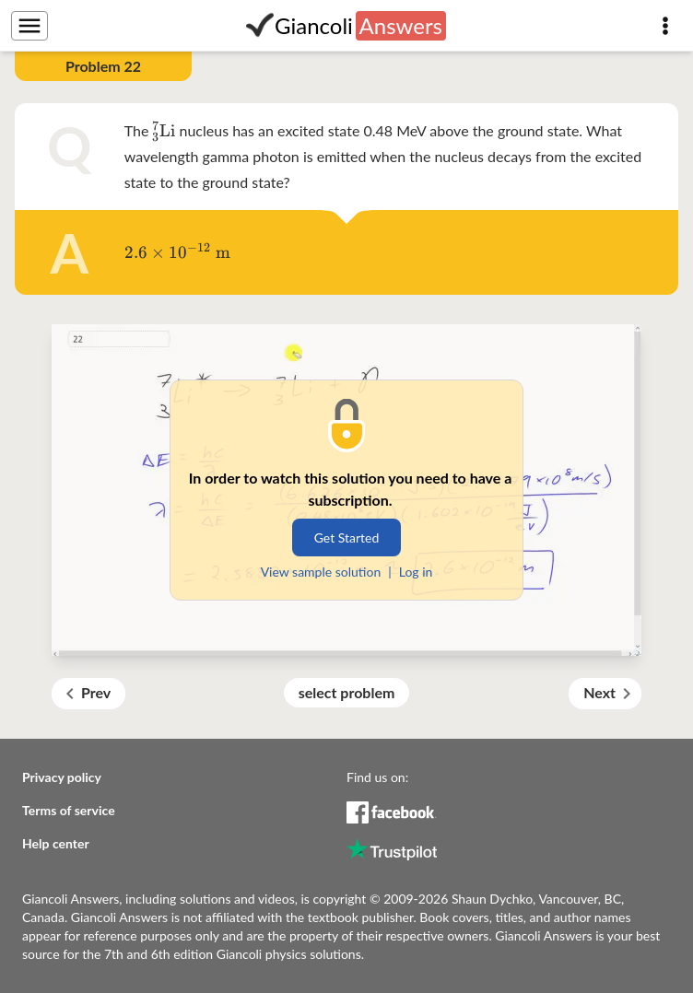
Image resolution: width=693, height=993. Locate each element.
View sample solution (321, 571)
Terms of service (68, 810)
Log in (416, 571)
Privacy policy (61, 777)
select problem (347, 692)
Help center (55, 843)
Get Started (347, 537)
